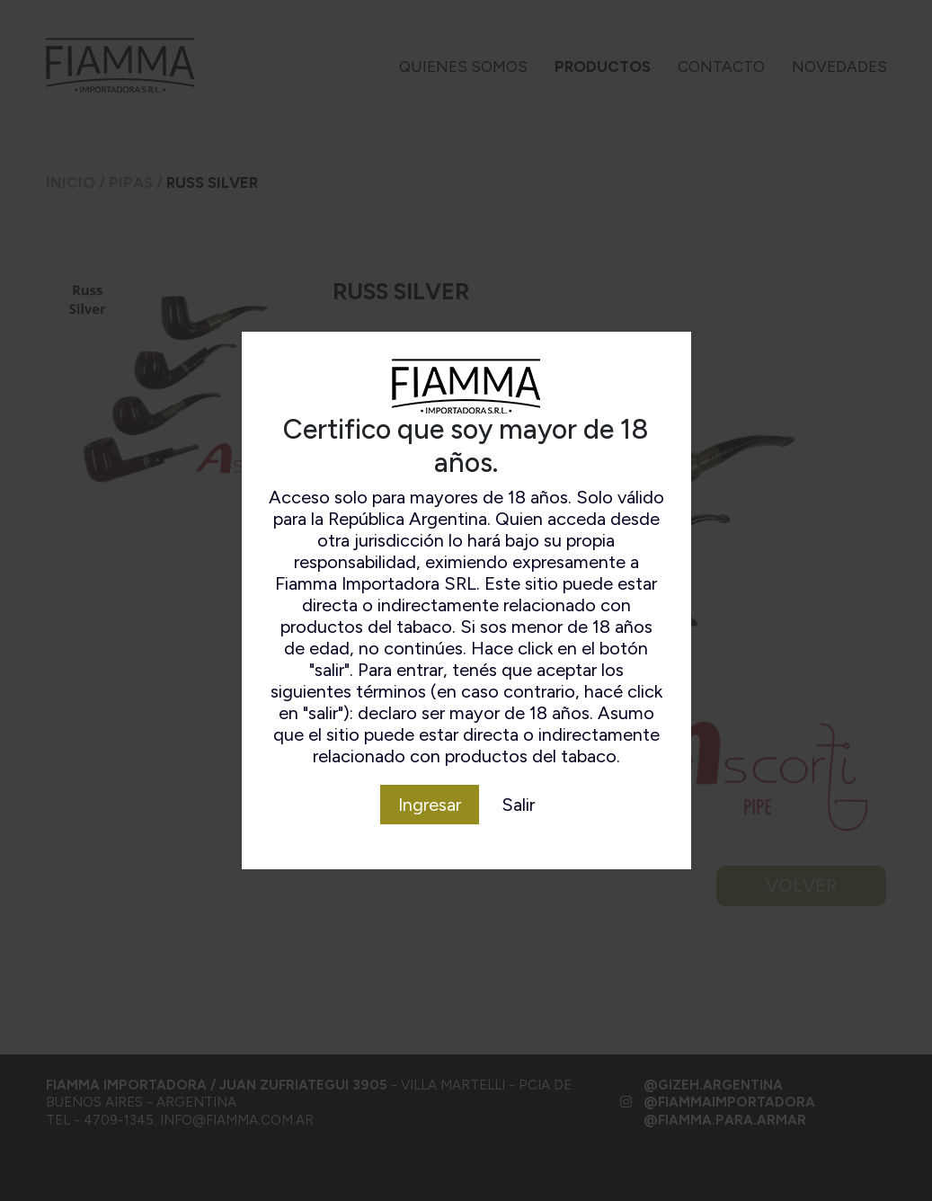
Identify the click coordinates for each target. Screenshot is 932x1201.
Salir (518, 804)
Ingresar (429, 804)
